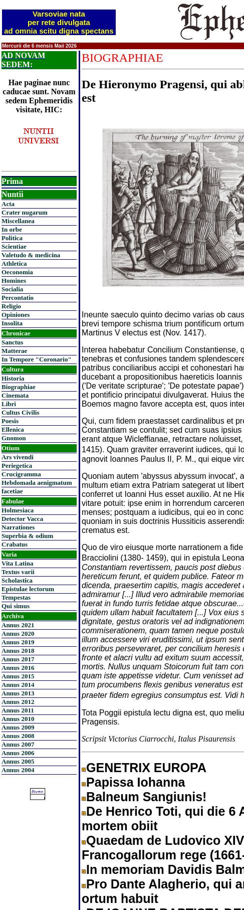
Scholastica (17, 580)
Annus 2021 (18, 625)
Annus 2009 (18, 727)
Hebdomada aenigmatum (37, 482)
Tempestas (16, 597)
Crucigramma (21, 474)
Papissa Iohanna (135, 782)
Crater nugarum (25, 212)
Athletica (14, 263)
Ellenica (13, 429)
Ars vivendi (18, 457)
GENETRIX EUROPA (146, 768)
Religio (11, 306)
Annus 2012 (18, 701)
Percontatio (18, 297)
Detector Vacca (22, 518)
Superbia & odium (27, 535)
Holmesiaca (18, 510)
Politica (12, 238)
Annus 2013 (18, 693)
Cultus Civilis (21, 412)
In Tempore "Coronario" (37, 359)
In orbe (12, 229)
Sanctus (12, 342)
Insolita (12, 323)
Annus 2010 (18, 718)
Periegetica (17, 465)
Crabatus (15, 544)
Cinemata (15, 395)
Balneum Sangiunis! (146, 797)
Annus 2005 (18, 761)
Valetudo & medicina (31, 255)
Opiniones (16, 314)
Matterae (14, 350)
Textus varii (18, 572)
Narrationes (18, 527)
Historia (13, 378)
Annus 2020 (18, 633)
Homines (14, 280)
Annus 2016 (18, 667)
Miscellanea (18, 221)
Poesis (10, 421)
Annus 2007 (18, 744)
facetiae (12, 491)
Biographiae (19, 387)
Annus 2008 (18, 736)
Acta (8, 204)
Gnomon (14, 438)
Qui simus (16, 606)
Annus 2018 (18, 650)
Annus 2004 (18, 770)
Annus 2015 (18, 676)
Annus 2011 (18, 710)
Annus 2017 (18, 659)
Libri (9, 404)
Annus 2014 (18, 684)
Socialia (12, 289)
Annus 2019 (18, 642)
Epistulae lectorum (28, 589)
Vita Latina (17, 563)
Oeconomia (17, 272)
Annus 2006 (18, 753)
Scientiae (14, 246)
